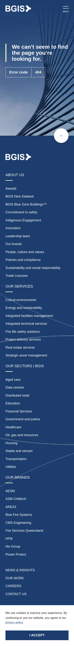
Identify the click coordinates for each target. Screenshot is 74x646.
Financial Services (18, 411)
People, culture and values (24, 252)
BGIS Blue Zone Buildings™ (26, 204)
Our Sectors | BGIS (24, 366)
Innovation (13, 228)
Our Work (14, 578)
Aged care (12, 379)
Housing (11, 443)
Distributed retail (17, 395)
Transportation (15, 459)
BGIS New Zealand (19, 196)
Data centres (14, 387)
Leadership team (17, 236)
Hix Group (12, 546)
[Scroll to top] (61, 135)
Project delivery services (23, 339)
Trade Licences (16, 276)
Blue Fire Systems (18, 515)
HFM (9, 538)
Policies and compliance (23, 260)
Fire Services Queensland (24, 530)
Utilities (10, 467)
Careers (13, 586)
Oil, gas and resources (21, 435)
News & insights (20, 570)
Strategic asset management (26, 355)
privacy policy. (14, 622)
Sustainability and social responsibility (32, 268)
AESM (10, 491)
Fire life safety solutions (22, 331)
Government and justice (22, 419)
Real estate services (20, 347)
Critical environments (20, 300)
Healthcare (13, 427)
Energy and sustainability (23, 308)
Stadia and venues (19, 451)
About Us (14, 175)
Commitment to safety (21, 212)
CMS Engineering (18, 523)
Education (12, 403)
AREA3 (10, 507)
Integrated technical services (26, 323)
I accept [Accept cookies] (36, 635)
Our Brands (17, 477)
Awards (10, 188)
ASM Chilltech (15, 499)
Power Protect (15, 554)
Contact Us (15, 594)
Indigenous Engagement (23, 220)
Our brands (13, 244)
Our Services (19, 286)
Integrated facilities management (29, 316)
